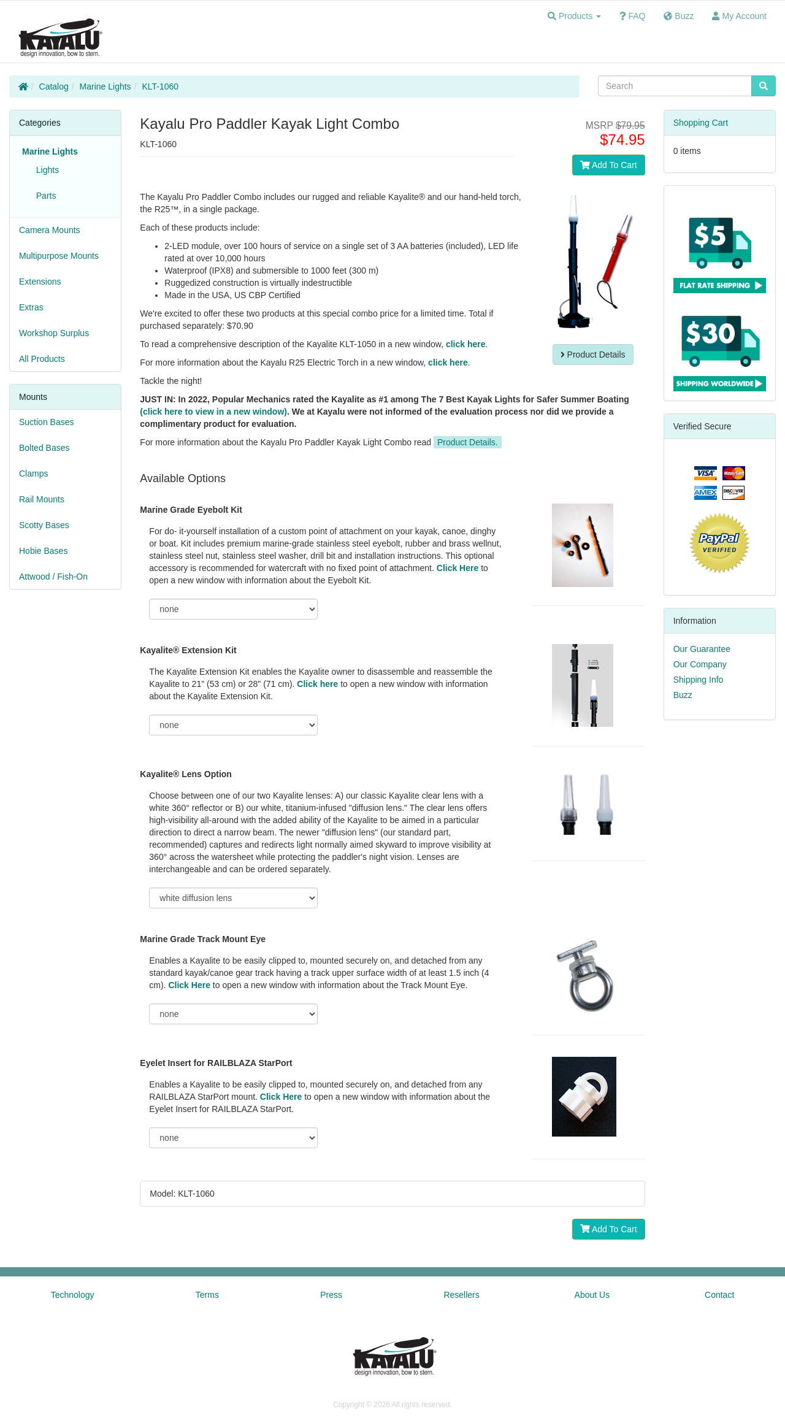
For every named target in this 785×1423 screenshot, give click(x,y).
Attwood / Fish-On (53, 576)
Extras (31, 307)
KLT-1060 (160, 86)
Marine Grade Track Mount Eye (203, 939)
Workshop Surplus (54, 333)
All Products (42, 359)
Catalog (54, 86)
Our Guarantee (701, 649)
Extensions (40, 281)
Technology (72, 1295)
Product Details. (467, 442)
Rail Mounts (41, 499)
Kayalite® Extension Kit (188, 650)
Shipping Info (698, 680)
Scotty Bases (44, 525)
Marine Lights (105, 86)
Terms (207, 1295)
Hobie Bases (43, 551)
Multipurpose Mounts (59, 256)
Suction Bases (46, 422)
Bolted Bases (44, 448)
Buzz (682, 695)
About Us (592, 1295)
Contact (719, 1295)
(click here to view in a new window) (213, 411)
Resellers (461, 1295)
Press (331, 1295)
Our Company (700, 664)
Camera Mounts (49, 230)
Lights (45, 170)
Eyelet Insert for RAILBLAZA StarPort (216, 1063)
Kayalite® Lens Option (186, 774)
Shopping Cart (701, 123)
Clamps (33, 473)
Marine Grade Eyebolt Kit (191, 510)
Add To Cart (608, 165)
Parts (43, 196)
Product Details (593, 354)
